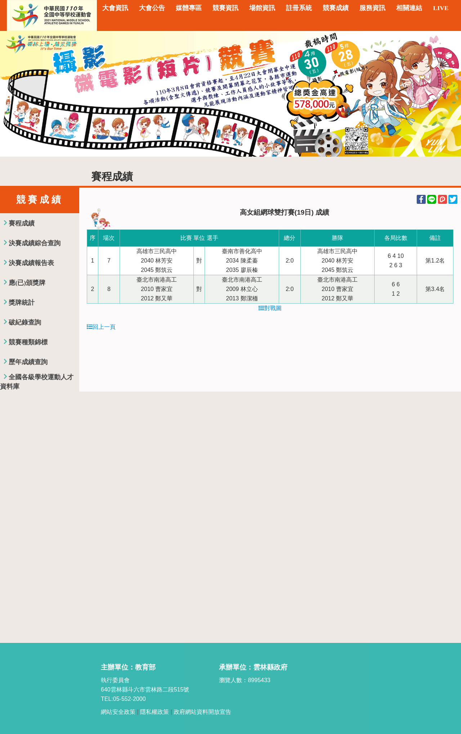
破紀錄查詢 (25, 322)
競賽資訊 (225, 8)
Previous (12, 93)
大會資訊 (115, 8)
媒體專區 (189, 8)
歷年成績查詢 (28, 362)
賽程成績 (22, 223)
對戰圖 (270, 308)
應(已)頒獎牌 (27, 282)
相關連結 (409, 8)
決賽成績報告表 (31, 263)
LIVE (440, 8)
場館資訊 (262, 8)
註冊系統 (299, 8)
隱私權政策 (154, 712)
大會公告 (152, 8)
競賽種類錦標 (28, 342)
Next (448, 93)
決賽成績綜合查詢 (35, 243)
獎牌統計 (22, 302)
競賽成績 (336, 8)
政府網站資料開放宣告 (202, 712)
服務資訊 (372, 8)
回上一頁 (101, 327)
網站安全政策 (118, 712)
